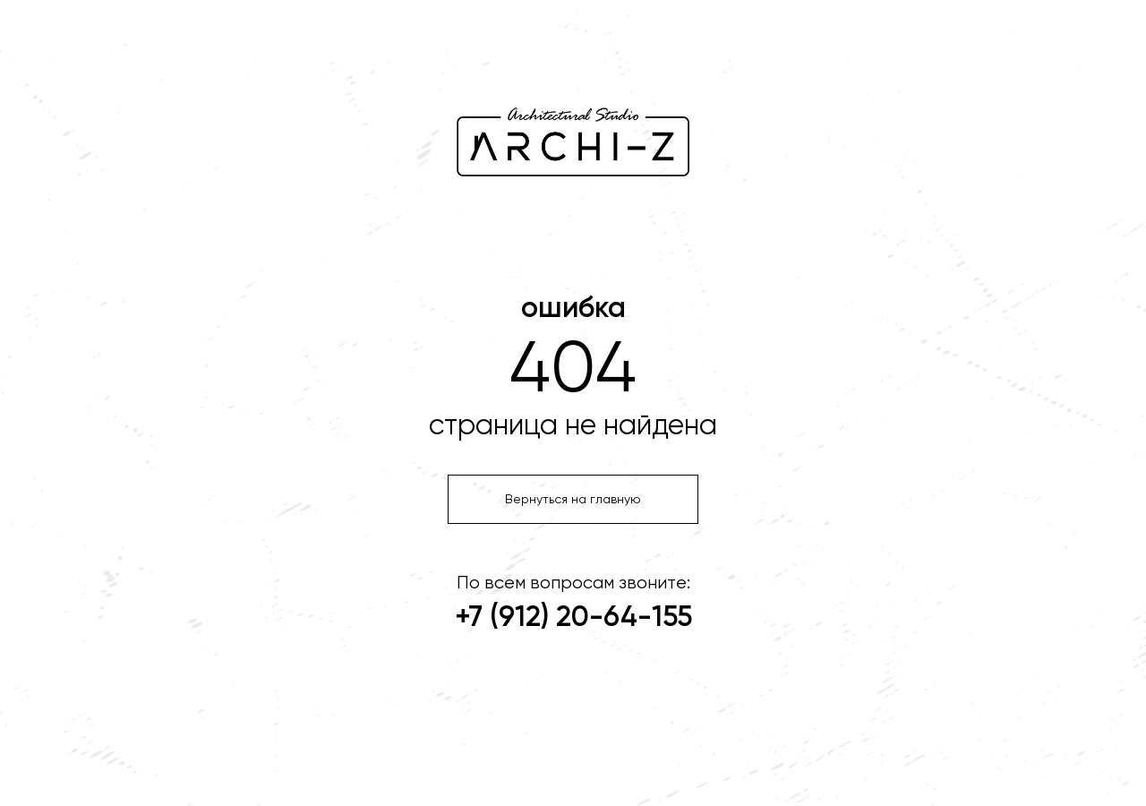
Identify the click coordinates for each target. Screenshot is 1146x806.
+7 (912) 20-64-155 (573, 618)
